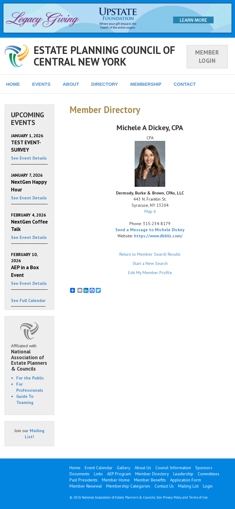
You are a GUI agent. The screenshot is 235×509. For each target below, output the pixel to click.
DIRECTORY (104, 84)
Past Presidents (83, 480)
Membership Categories (128, 486)
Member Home (116, 480)
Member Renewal (85, 486)
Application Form (185, 480)
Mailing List (188, 486)
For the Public (30, 378)
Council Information (173, 467)
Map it (150, 211)
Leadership (183, 474)
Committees (208, 474)
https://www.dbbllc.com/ (158, 236)
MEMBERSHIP (146, 84)
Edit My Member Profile (150, 272)
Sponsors (203, 467)
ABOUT (71, 84)
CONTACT (185, 84)
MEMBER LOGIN (207, 56)
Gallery (123, 467)
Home (74, 467)
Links (98, 474)
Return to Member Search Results (150, 254)
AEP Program (119, 474)
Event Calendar (99, 467)
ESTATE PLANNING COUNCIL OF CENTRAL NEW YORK (104, 55)
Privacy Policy (172, 497)
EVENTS (41, 84)
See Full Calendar (28, 300)
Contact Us (164, 486)
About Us (143, 467)
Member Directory (152, 474)
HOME (13, 84)
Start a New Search (150, 263)
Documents (79, 474)
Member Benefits (150, 480)
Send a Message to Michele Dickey (150, 229)
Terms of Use (198, 497)
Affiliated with (29, 357)
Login (208, 486)
